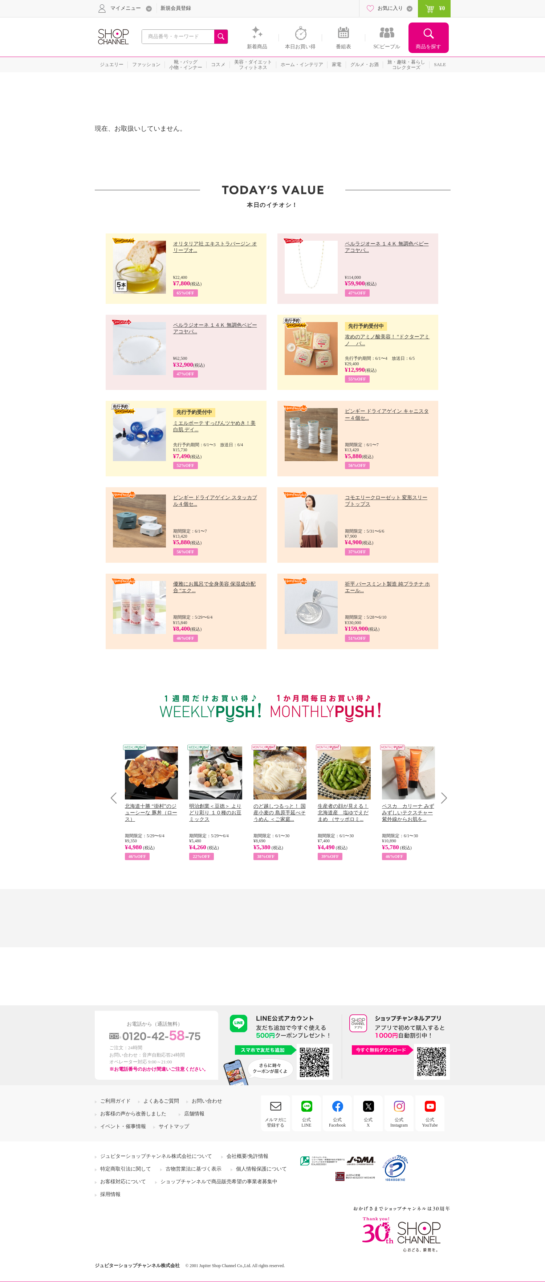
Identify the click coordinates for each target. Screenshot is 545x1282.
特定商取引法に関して (125, 1169)
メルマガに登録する (275, 1122)
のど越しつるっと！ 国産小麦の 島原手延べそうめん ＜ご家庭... (279, 812)
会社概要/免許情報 (248, 1156)
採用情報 (110, 1194)
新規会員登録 (175, 8)
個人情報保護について (261, 1169)
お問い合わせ (207, 1101)
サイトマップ (174, 1126)
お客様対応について (123, 1181)
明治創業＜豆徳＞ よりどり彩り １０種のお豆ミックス (215, 812)
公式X (368, 1122)
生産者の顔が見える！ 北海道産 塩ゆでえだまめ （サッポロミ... (343, 812)
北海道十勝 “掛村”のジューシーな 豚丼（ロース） (151, 812)
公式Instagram (399, 1122)
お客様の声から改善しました (133, 1113)
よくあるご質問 (161, 1101)
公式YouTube (430, 1122)
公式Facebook (337, 1122)
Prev (116, 798)
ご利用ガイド (115, 1101)
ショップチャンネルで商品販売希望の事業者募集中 (218, 1181)
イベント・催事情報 (123, 1126)
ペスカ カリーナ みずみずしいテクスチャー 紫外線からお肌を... (408, 812)
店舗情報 (194, 1113)
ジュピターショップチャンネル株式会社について (156, 1156)
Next (442, 798)
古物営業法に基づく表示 (193, 1169)
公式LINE (306, 1122)
